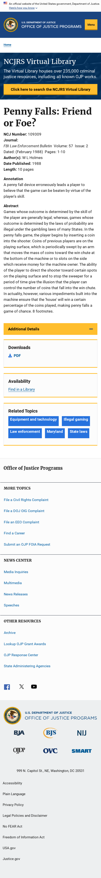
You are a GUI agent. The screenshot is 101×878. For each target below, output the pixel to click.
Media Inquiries (16, 572)
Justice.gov (11, 859)
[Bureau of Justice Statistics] (50, 739)
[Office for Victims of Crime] (50, 754)
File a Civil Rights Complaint (26, 500)
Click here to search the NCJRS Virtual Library (50, 89)
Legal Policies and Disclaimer (25, 816)
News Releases (16, 594)
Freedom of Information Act (24, 837)
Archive (10, 633)
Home (7, 44)
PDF (17, 355)
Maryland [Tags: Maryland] (55, 431)
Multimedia (13, 583)
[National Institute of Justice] (81, 736)
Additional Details (23, 329)
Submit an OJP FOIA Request (27, 544)
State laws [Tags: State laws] (79, 431)
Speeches (11, 605)
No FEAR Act (12, 826)
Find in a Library (21, 389)
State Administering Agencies (27, 666)
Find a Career (14, 533)
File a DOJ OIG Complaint (24, 511)
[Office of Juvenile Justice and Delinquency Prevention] (19, 754)
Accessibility (12, 783)
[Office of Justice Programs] (11, 25)
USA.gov (9, 848)
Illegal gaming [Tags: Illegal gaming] (76, 419)
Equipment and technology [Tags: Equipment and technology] (33, 419)
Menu (91, 24)
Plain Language (14, 794)
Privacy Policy (13, 805)
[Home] (51, 25)
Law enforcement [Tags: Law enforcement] (25, 431)
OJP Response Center (21, 655)
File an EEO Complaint (21, 522)
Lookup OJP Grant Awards (25, 644)
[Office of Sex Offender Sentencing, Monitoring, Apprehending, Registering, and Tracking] (82, 753)
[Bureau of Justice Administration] (19, 736)
